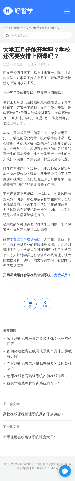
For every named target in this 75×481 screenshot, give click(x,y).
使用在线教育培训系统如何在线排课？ (37, 376)
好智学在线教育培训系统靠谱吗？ (34, 383)
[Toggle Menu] (67, 11)
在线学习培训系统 (26, 239)
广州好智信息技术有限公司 (51, 464)
